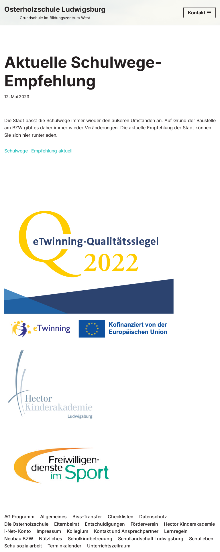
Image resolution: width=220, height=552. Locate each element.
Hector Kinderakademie (189, 524)
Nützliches (50, 538)
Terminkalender (64, 546)
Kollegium (77, 531)
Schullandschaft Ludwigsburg (150, 538)
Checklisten (120, 516)
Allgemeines (53, 516)
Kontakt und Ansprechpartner (126, 531)
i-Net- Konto (17, 531)
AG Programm (19, 516)
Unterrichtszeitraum (108, 546)
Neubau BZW (18, 538)
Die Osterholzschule (26, 524)
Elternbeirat (66, 524)
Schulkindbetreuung (90, 538)
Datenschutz (153, 516)
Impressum (49, 531)
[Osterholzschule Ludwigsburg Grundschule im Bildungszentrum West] (54, 12)
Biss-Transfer (87, 516)
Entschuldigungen (105, 524)
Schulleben (201, 538)
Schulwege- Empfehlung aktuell (38, 151)
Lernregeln (176, 531)
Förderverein (144, 524)
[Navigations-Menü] (199, 12)
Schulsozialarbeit (23, 546)
